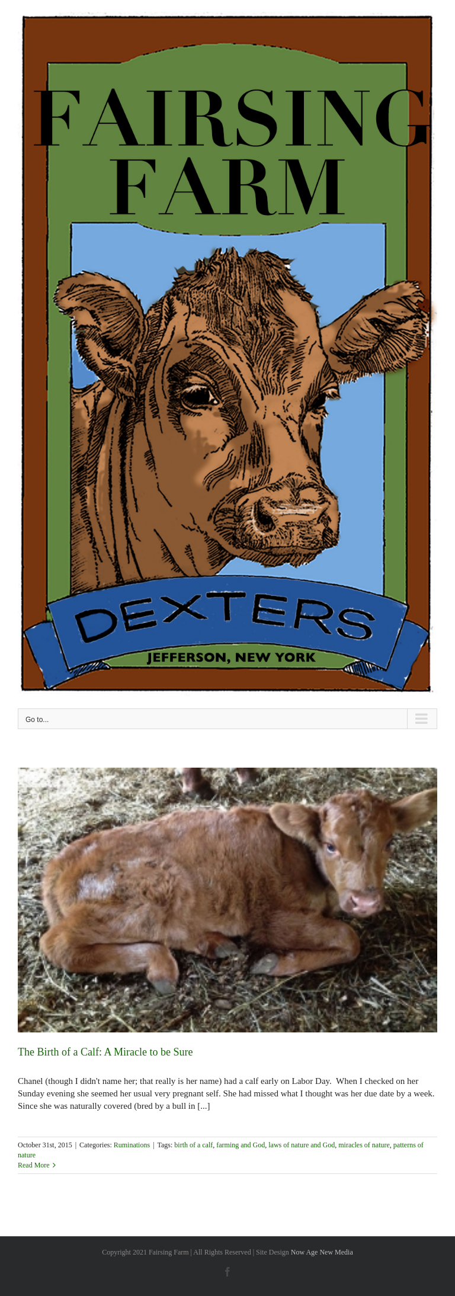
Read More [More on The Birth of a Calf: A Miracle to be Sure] (34, 1165)
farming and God (240, 1145)
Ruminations (132, 1145)
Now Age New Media (322, 1252)
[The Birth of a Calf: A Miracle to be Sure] (227, 900)
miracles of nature (364, 1145)
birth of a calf (193, 1145)
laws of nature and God (301, 1145)
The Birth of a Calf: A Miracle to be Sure (105, 1052)
